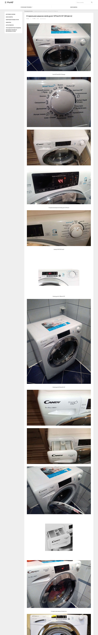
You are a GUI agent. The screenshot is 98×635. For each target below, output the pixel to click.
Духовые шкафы (10, 14)
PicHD (10, 2)
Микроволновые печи (12, 19)
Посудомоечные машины (13, 27)
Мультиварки (10, 25)
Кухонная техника (26, 7)
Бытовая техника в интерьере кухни (11, 30)
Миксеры (8, 22)
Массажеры (73, 7)
